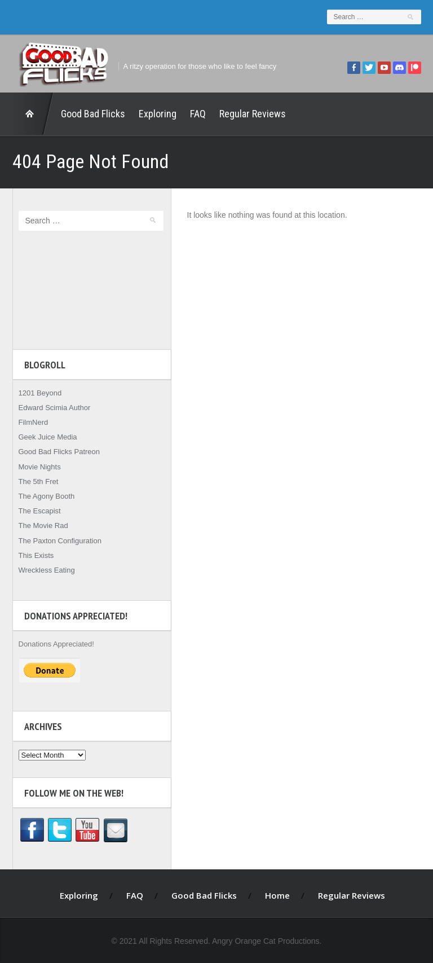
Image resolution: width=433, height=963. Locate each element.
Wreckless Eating (47, 570)
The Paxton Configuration (60, 541)
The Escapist (40, 511)
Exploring (157, 114)
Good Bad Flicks (93, 114)
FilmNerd (33, 422)
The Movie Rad (43, 525)
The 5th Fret (39, 481)
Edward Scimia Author (55, 407)
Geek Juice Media (48, 437)
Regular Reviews (252, 114)
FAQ (198, 114)
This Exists (36, 555)
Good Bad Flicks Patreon (59, 451)
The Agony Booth (47, 496)
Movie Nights (40, 467)
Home (33, 114)
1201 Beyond (40, 393)
